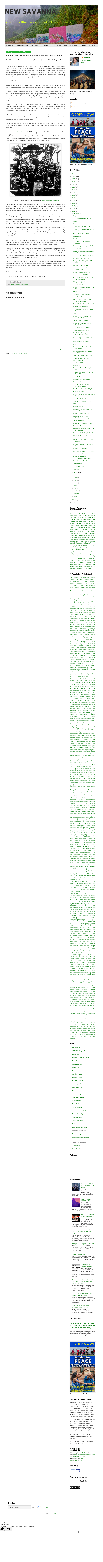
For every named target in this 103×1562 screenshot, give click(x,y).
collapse (77, 684)
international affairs (75, 811)
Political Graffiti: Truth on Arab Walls (83, 304)
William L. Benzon (82, 1453)
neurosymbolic (82, 893)
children (93, 669)
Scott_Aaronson (91, 962)
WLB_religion (84, 1026)
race (81, 941)
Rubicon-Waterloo (74, 958)
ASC (76, 628)
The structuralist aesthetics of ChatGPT (87, 1265)
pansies (76, 909)
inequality (72, 805)
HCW (89, 780)
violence (92, 1015)
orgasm (90, 907)
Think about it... (77, 248)
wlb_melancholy (74, 1026)
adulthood (79, 597)
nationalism (80, 887)
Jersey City (91, 519)
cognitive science (89, 682)
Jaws (75, 819)
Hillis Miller (83, 784)
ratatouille (84, 943)
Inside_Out (86, 805)
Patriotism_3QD (91, 909)
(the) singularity (75, 577)
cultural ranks (74, 702)
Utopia (78, 1013)
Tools (74, 313)
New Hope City (74, 895)
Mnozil (78, 879)
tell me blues (80, 993)
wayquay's (73, 1021)
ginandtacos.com (77, 1087)
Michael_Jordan (74, 874)
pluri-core (77, 923)
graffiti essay (84, 770)
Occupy (72, 905)
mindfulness (92, 877)
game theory (91, 755)
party (85, 909)
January (76, 496)
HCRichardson (83, 780)
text (76, 995)
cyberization (86, 702)
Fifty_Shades (91, 745)
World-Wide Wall (86, 523)
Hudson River (81, 519)
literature (87, 544)
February (76, 493)
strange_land (89, 982)
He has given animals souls (80, 265)
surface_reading (83, 985)
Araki (82, 624)
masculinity (88, 860)
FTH (76, 753)
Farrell (81, 741)
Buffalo (93, 651)
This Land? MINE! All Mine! (81, 275)
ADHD (93, 595)
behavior (72, 638)
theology (76, 997)
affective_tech (73, 599)
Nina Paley (73, 899)
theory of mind (83, 997)
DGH (93, 712)
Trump (72, 1003)
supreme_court (73, 985)
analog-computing (74, 616)
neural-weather (84, 891)
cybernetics (92, 702)
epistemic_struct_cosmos (76, 733)
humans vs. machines (82, 796)
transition (82, 1001)
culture (12, 284)
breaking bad (83, 649)
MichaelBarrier (76, 1100)
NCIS (87, 889)
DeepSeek (72, 708)
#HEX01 (93, 583)
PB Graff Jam (78, 911)
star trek (93, 978)
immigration (84, 801)
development (86, 712)
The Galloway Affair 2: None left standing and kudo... (82, 385)
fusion (93, 753)
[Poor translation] (8, 1529)
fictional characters (82, 745)
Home (35, 350)
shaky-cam (87, 564)
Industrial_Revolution (89, 803)
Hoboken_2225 (81, 786)
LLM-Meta (79, 848)
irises (71, 815)
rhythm (72, 951)
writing (71, 1034)
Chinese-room (85, 671)
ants (77, 622)
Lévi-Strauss (89, 842)
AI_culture (72, 604)
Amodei (93, 614)
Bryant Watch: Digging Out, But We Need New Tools (83, 317)
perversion (92, 915)
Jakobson (79, 817)
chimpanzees (73, 671)
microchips (82, 874)
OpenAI (75, 907)
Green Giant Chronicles (70, 45)
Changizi (72, 659)
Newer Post (10, 350)
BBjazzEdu (84, 636)
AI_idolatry (73, 606)
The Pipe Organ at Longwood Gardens (83, 246)
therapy (72, 999)
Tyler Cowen (81, 1005)
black (90, 642)
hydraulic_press (91, 797)
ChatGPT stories (90, 663)
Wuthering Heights (78, 1034)
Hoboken (73, 519)
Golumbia (76, 764)
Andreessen (73, 618)
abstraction (73, 591)
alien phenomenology (89, 610)
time (80, 999)
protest (72, 937)
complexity (92, 688)
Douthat (83, 720)
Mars (75, 860)
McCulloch (82, 862)
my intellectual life (89, 883)
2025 (73, 176)
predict (86, 931)
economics (81, 726)
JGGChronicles (89, 821)
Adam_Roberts (84, 595)
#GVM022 (72, 583)
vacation (83, 1013)
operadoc (81, 907)
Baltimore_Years (91, 632)
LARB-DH (87, 836)
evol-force (72, 737)
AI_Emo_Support (81, 604)
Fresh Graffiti (77, 426)
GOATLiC (73, 763)
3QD (71, 513)
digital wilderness (88, 716)
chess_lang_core (91, 667)
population (88, 929)
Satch (79, 960)
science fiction (80, 962)
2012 (73, 211)
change (86, 657)
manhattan (91, 856)
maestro (72, 852)
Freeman (78, 751)
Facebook (92, 739)
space (80, 976)
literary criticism (76, 544)
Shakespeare (80, 970)
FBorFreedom (73, 743)
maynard (72, 862)
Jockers (86, 823)
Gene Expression (77, 1084)
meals (93, 862)
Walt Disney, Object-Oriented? (81, 294)
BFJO (87, 639)
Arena (75, 515)
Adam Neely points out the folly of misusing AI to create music (87, 1216)
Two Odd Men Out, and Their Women (83, 401)
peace (84, 911)
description (87, 535)
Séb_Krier (88, 964)
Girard (89, 759)
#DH (77, 579)
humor (89, 796)
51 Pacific (88, 589)
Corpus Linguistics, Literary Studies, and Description (83, 252)
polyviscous (92, 925)
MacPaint (84, 850)
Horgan (84, 790)
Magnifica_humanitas (85, 852)
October (76, 472)
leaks (71, 840)
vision (84, 1017)
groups (81, 774)
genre (83, 759)
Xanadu (86, 1034)
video (87, 1015)
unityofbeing (87, 566)
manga (93, 543)
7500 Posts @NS (46, 45)
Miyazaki (72, 523)
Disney (79, 517)
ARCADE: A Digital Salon (80, 1051)
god (77, 762)
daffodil (78, 704)
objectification (91, 552)
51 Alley (82, 589)
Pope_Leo (82, 929)
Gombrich (82, 764)
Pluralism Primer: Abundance (81, 341)
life (94, 842)
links (82, 844)
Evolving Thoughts (77, 1080)
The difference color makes (80, 466)
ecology (93, 724)
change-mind (92, 657)
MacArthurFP (77, 850)
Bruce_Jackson (77, 651)
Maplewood (73, 858)
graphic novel (73, 772)
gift (86, 759)
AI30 (71, 610)
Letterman (82, 842)
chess (84, 667)
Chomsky (76, 673)
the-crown (92, 995)
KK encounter (87, 831)
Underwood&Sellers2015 (83, 1007)
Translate (43, 1507)
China (79, 671)
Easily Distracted (77, 1077)
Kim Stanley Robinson (76, 829)
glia (77, 760)
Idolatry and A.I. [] (83, 1244)
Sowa (76, 976)
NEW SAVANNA (30, 11)
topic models (87, 999)
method (86, 872)
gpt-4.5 (86, 766)
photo (72, 558)
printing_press (73, 935)
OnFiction (75, 1124)
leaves (80, 840)
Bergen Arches (82, 515)
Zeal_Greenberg (84, 1036)
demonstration (73, 710)
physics (93, 920)
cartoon (93, 527)
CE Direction (82, 655)
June (75, 483)
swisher (78, 987)
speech (84, 976)
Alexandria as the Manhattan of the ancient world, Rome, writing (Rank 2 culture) (82, 1231)
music (22, 284)
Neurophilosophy (77, 1117)
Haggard (93, 774)
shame (93, 970)
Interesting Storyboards (79, 454)
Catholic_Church (74, 655)
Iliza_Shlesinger (73, 801)
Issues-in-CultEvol (87, 815)
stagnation (79, 978)
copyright (72, 696)
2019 (73, 192)
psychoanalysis (91, 937)
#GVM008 (79, 581)
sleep (93, 972)
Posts (73, 103)
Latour (93, 521)
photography (73, 920)
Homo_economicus (90, 788)
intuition (80, 813)
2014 (73, 206)
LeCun (85, 840)
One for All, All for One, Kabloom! (83, 433)
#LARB (82, 585)
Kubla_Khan (82, 521)
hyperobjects (73, 799)
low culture (92, 848)
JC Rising (84, 819)
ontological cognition (76, 554)
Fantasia (76, 741)
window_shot (88, 1022)
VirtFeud (72, 1017)
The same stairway (78, 382)
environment (91, 732)
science (72, 564)
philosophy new (83, 917)
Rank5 (80, 943)
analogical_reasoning (89, 616)
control (93, 694)
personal (84, 556)
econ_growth (73, 726)
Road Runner (88, 952)
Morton (82, 881)
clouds (93, 678)
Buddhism (88, 651)
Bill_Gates (92, 639)
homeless (79, 788)
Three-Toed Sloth (77, 1149)
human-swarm (91, 794)
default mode (81, 708)
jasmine (72, 819)
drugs (77, 722)
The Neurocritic (76, 1145)
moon (85, 879)
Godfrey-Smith (83, 762)
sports (93, 976)
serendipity (72, 968)
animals (86, 618)
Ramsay (76, 943)
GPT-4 (83, 766)
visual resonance (91, 1017)
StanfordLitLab (86, 978)
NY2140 (81, 901)
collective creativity (85, 684)
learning (76, 840)
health (93, 780)
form (83, 749)
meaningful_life (74, 546)
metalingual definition (76, 872)
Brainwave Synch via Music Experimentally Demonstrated (82, 457)
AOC (86, 622)
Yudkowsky (73, 1036)
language (84, 542)
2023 (73, 181)
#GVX (86, 583)
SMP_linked (79, 974)
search (80, 964)
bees (94, 636)
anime (71, 620)
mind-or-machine (82, 877)
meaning (79, 864)
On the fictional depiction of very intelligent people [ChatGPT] (81, 1306)
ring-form (82, 562)
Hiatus (75, 291)
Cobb (73, 1071)
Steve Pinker (73, 982)
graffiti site (92, 770)
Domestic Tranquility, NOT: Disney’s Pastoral (87, 1200)
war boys (92, 1019)
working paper (87, 568)
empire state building (81, 730)
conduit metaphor (90, 692)
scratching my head (74, 964)
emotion (72, 730)
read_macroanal (74, 945)
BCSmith (90, 636)
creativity (75, 698)
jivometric (17, 284)
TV (84, 1003)
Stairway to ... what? (79, 391)
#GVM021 (92, 581)
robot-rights (84, 954)
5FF (92, 589)
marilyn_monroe (81, 858)
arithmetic (77, 626)
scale (84, 960)
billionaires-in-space (75, 642)
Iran (94, 813)
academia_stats (73, 593)
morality (72, 881)
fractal (91, 749)
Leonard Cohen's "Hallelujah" (81, 413)
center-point (73, 657)
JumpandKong (80, 825)
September (77, 475)
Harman (83, 778)
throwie (76, 999)
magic (76, 852)
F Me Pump (86, 739)
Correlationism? (77, 236)
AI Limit (79, 601)
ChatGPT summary (75, 665)
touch (92, 999)
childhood (85, 669)
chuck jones (91, 673)
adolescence (73, 597)
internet (84, 811)
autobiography (90, 630)
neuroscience (80, 550)
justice (88, 825)
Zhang (90, 1036)
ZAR (77, 1036)
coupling (79, 533)
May (75, 485)
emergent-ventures (90, 728)
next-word (92, 897)
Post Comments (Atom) (20, 353)
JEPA (75, 821)
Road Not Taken (80, 952)
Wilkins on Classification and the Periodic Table (82, 324)
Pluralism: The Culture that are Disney (83, 451)
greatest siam (89, 772)
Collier (93, 684)
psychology (91, 560)
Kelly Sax (88, 827)
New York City (74, 897)
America (76, 614)
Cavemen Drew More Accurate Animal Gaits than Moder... (84, 395)
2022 (73, 184)
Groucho (76, 774)
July (75, 480)
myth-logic (78, 548)
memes (89, 546)
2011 (73, 500)
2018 (73, 195)
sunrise (75, 984)
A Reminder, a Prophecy (80, 448)
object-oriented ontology (78, 552)
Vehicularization (91, 1013)
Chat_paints (87, 659)
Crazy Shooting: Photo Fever (81, 461)
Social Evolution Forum (79, 1142)
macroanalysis (91, 850)
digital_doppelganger (75, 718)
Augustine (81, 630)
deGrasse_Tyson (91, 708)
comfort (79, 686)
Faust (93, 741)
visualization (78, 568)
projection (92, 935)
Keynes (93, 827)
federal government (86, 743)
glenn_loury (73, 760)
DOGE (76, 720)
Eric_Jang (85, 733)
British (71, 651)
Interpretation (73, 813)
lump (71, 850)
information (79, 805)
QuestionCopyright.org (79, 1130)
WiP (94, 1022)
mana (76, 856)
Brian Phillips (91, 649)
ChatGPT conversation (83, 661)
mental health (80, 870)
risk (87, 951)
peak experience (90, 554)
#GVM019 (86, 581)
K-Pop (93, 825)
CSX (74, 224)
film (88, 538)
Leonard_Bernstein (74, 842)
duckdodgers (82, 722)
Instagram (92, 805)
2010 (73, 502)
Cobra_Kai (82, 680)
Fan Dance (76, 239)
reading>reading (74, 947)
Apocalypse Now (75, 624)
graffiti (80, 539)
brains (88, 527)
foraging (72, 749)
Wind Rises (80, 1022)
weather (79, 1021)
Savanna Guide (10, 45)
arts (71, 628)
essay (71, 735)
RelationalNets (73, 949)
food (93, 747)
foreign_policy (77, 749)
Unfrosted (92, 1007)
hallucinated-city (90, 776)
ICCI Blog (75, 1090)
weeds (87, 1021)
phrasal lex (87, 919)
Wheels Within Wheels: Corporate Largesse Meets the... (82, 361)
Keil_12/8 (82, 827)
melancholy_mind (85, 868)
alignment (72, 612)
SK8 (88, 972)
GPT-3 (79, 766)
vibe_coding (81, 1015)
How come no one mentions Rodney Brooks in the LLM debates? (82, 1294)
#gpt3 (81, 579)
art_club (85, 626)
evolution (78, 737)
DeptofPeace (92, 710)
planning (85, 921)
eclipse (88, 724)
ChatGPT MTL (81, 663)
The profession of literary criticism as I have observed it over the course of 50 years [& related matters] (82, 1281)
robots (89, 955)
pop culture (87, 927)
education (72, 728)
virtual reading (78, 1017)
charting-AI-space (79, 659)
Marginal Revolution (78, 1097)
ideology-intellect (90, 799)
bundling (72, 653)
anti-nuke (89, 620)
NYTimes (87, 901)
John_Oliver (72, 825)
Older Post (61, 350)
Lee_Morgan (92, 840)
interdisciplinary (91, 809)
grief (71, 774)
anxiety (82, 622)
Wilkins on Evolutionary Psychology (83, 423)
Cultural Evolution (22, 45)
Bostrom (81, 645)
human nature (74, 794)
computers (73, 533)
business (77, 653)
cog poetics (88, 680)
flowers (92, 538)
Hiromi (88, 784)
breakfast (77, 649)
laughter (90, 838)
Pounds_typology (74, 931)
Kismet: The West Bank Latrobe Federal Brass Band (82, 300)
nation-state (73, 887)
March (75, 491)
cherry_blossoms (78, 667)
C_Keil (83, 653)
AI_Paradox (81, 606)
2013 (73, 208)
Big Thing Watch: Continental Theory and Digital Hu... (83, 352)
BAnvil (76, 634)
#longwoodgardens (90, 585)
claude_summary (74, 678)
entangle (85, 731)
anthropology (83, 620)
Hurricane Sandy (80, 797)
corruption (77, 696)
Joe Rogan (92, 823)
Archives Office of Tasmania (50, 200)
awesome (72, 632)
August (76, 477)
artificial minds (91, 626)
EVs (82, 737)
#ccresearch (72, 579)
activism (82, 593)
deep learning (79, 535)
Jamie (83, 817)
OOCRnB (89, 905)
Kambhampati (73, 827)
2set (84, 587)
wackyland (80, 1019)
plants (90, 921)
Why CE (92, 1021)
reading (93, 945)
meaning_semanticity (89, 864)
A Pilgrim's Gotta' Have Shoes (81, 358)
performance (91, 913)
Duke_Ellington (90, 722)
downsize (72, 722)
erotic (93, 733)
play (94, 921)
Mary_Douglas (81, 860)
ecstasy (93, 726)
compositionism (74, 690)
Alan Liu (76, 610)
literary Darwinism (75, 846)
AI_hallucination (91, 604)
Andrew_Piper (79, 618)
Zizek (93, 1036)
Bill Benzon (92, 45)
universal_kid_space (82, 1009)
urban (76, 1011)
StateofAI (86, 980)
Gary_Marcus (84, 757)
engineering (78, 732)
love (87, 848)
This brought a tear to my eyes (81, 226)
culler (80, 698)
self (76, 564)
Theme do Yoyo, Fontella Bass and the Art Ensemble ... (83, 268)
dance (93, 704)
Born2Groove (91, 515)
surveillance (92, 985)
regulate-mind (73, 562)
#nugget (71, 587)
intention (84, 809)
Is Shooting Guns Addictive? (81, 306)
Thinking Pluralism (78, 284)
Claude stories (91, 674)
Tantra (71, 991)
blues (84, 644)
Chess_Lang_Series (75, 669)
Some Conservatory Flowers (81, 233)
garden (76, 539)
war (89, 1019)
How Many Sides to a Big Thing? (82, 389)
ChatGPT (73, 517)
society (26, 284)
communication (74, 688)
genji (79, 759)
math (93, 860)
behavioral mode (80, 638)
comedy (75, 686)
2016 (73, 200)
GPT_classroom (73, 766)
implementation (91, 801)
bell (87, 638)
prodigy (78, 560)
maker (93, 852)
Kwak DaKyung (84, 832)
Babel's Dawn (76, 1054)
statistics (93, 980)
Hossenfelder (91, 790)
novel (76, 901)
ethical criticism (81, 538)
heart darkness (74, 782)
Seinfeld (87, 966)
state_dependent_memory (76, 980)
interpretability (91, 811)
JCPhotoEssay (91, 819)
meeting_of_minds (74, 868)
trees (93, 1001)
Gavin (89, 757)
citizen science (74, 529)
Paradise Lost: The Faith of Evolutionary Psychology (81, 417)
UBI (88, 1005)
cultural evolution (89, 533)
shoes (77, 972)
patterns (72, 911)
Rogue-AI (78, 523)
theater (71, 997)
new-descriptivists (84, 897)
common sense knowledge (88, 686)
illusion (79, 801)
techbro (85, 991)
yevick (90, 1034)
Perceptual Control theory (80, 1127)
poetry (85, 558)
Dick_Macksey (84, 714)
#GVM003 (92, 579)
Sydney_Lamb (84, 987)
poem (82, 924)
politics (89, 558)
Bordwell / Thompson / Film (80, 1057)
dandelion (72, 706)
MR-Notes (72, 883)
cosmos (82, 696)
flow (77, 747)
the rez (87, 995)
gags (86, 755)
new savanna (90, 550)
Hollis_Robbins (91, 786)
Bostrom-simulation (90, 645)
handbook (72, 778)
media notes (82, 546)
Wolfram (79, 1028)
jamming (72, 542)
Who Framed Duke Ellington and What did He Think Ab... (84, 440)
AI (75, 513)
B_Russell (78, 632)
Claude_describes (82, 677)
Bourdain (72, 647)
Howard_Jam (80, 792)
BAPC (81, 634)
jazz (77, 542)
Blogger (55, 1513)
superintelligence (90, 984)
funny (89, 753)
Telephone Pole (77, 463)
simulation (84, 972)
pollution (72, 925)
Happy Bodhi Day (78, 406)
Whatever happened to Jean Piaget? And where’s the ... (83, 278)
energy (71, 731)
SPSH (71, 978)
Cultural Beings (90, 698)
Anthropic (76, 620)
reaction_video (91, 943)
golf (71, 764)
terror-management (90, 993)
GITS (93, 759)
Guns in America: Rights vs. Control (83, 355)
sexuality (80, 564)
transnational (79, 566)
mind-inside (73, 877)
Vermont (72, 1015)
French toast (83, 751)
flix (74, 747)
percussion (72, 556)
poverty (81, 931)
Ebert (84, 724)
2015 (73, 203)
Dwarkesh (77, 724)
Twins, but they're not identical (81, 330)
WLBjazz (92, 1026)
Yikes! (75, 221)
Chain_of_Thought (80, 657)
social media (91, 974)
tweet (87, 1003)
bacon (84, 632)
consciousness (83, 694)
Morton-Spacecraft (90, 881)
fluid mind (88, 747)
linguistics (91, 542)
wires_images (73, 1024)
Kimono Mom (87, 829)
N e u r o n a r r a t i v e (79, 1110)
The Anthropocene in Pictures (81, 327)
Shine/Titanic (73, 972)
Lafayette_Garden (74, 835)
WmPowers (73, 1028)
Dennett (80, 710)
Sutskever (72, 987)
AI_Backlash (73, 602)
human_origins (83, 794)
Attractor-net (92, 628)
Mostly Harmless (77, 1107)
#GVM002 (86, 579)
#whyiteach (76, 587)
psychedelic (80, 937)
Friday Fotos (86, 517)
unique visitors (74, 1490)
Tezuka (83, 995)
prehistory (92, 931)
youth (93, 1034)
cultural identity (90, 700)
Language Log (76, 1094)
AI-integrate (86, 608)
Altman (71, 614)
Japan (93, 817)
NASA (93, 885)
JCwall (71, 821)
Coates (76, 680)
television (72, 993)
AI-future (79, 608)
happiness (78, 778)
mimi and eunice (85, 876)
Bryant (84, 651)
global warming (83, 761)
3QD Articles (57, 45)
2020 (73, 189)
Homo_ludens (73, 790)
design (79, 712)
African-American (82, 513)
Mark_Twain (88, 858)
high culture (75, 784)
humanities (86, 539)
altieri (93, 612)
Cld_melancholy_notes (85, 678)
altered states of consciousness (83, 612)
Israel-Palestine (78, 815)
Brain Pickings (76, 1061)
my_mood (72, 885)
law (94, 838)
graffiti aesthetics (86, 769)
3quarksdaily (76, 1047)
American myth (85, 614)
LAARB (93, 832)
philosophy (91, 556)
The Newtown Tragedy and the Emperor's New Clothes (81, 333)
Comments (75, 106)
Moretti (77, 881)
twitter (75, 1005)
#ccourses (92, 577)
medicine (92, 866)
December (77, 213)
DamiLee (83, 704)
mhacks (93, 872)
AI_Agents (92, 601)
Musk (81, 883)
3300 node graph (90, 587)
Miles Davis (91, 874)
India (80, 803)
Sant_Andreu (73, 960)
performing (79, 556)
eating (81, 724)
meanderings (72, 864)
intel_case (84, 807)
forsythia (87, 749)
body (88, 643)
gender (71, 759)
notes (74, 901)
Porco (93, 929)
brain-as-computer (81, 647)
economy (88, 726)
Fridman (72, 753)
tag (80, 989)
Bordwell (92, 644)
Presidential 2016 (89, 933)
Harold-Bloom (91, 778)
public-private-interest (84, 939)
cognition (84, 529)
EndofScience (91, 729)
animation (80, 527)
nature (83, 889)
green (94, 772)
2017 (73, 197)
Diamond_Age (73, 714)
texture (79, 995)
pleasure (72, 923)
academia (92, 525)
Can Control (76, 376)
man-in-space (84, 854)
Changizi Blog (76, 1067)
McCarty (77, 862)
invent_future (86, 813)
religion (80, 949)
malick (71, 854)
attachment (82, 628)
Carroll (88, 653)
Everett (93, 735)
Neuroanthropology (78, 1114)
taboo (77, 989)
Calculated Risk (77, 1064)
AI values (85, 601)
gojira (93, 763)
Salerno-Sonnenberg (86, 958)
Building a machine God (78, 1254)
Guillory (87, 774)
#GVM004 (73, 581)
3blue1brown (73, 589)
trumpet (77, 1003)
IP (91, 813)
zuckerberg (72, 1038)
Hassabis (77, 780)
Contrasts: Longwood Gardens (81, 272)
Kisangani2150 (74, 521)
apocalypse (92, 622)
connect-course (74, 694)
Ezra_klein (79, 739)
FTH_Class (81, 753)
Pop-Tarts (83, 45)
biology (82, 642)
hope (80, 790)
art (85, 527)
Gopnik (89, 764)
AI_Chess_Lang (82, 602)
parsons (81, 909)
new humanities (82, 895)
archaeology (88, 624)
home (71, 788)
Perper (79, 915)
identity (81, 799)
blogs (81, 644)
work (71, 1030)
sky (91, 972)
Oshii (94, 907)
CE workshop (91, 655)
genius (75, 759)
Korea (93, 831)
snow (85, 974)
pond (81, 927)
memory (72, 870)
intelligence (78, 809)
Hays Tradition (35, 45)
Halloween (73, 776)
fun (86, 753)
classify (81, 674)
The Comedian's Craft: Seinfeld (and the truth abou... (83, 310)
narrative (86, 548)
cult (84, 698)
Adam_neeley (73, 595)
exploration (86, 737)
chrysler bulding (84, 673)
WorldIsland (92, 1032)
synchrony (73, 566)
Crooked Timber (77, 1074)
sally (94, 958)
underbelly (92, 1005)
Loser (84, 848)
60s (94, 589)
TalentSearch (91, 989)
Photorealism (76, 365)
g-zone (72, 539)
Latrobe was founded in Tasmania (16, 132)
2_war (81, 587)
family (71, 741)
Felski (93, 743)
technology (91, 991)
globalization (92, 760)
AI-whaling (92, 608)
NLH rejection (81, 899)
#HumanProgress (74, 585)
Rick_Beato (77, 951)
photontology (79, 558)
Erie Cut (90, 733)
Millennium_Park (74, 875)
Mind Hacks (75, 1104)
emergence (82, 728)
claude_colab (73, 676)
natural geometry (89, 887)
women (85, 1028)
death (83, 706)
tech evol (79, 991)
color (71, 686)
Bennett (72, 639)
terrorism (72, 995)
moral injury (91, 879)
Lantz (82, 836)
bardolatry (87, 634)
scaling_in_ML (91, 960)
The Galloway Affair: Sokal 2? (81, 398)
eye (75, 739)
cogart (75, 682)
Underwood (73, 1007)
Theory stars (91, 997)
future (72, 755)
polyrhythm (82, 925)
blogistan (76, 644)
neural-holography (75, 891)
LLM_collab (73, 848)
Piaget (71, 921)
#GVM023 (79, 583)
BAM (71, 634)
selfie (93, 966)
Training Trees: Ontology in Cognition (83, 255)
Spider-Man (89, 976)
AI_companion (91, 602)
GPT (93, 517)
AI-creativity (88, 606)
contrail (89, 694)
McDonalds (89, 862)
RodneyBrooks (73, 956)
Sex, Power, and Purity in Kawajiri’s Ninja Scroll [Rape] (88, 1185)
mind (93, 546)
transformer (76, 1001)
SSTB (74, 978)
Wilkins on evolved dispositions (82, 404)
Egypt (77, 728)
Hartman (72, 780)
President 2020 (75, 933)
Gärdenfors (77, 757)
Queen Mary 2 (74, 941)
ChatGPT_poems (85, 665)
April (75, 488)
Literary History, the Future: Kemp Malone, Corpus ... (82, 338)
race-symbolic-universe (89, 941)
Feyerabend (73, 745)
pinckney (76, 921)
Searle (84, 964)
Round (75, 344)
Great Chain (82, 772)
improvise (92, 539)
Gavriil (93, 757)
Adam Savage (90, 593)
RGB (93, 949)
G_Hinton (77, 755)
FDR (79, 743)
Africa (78, 599)
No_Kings (87, 899)
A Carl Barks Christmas (79, 297)
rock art (93, 954)
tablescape (72, 989)
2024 (73, 179)
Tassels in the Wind (78, 420)
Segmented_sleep (80, 966)
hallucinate (80, 776)
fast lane (85, 741)
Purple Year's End (78, 216)
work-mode (77, 1030)
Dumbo (72, 724)
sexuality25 (73, 970)
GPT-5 (90, 766)
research (85, 949)
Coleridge (72, 684)
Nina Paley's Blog (77, 1120)
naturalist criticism (75, 889)
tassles (75, 991)
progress (83, 560)
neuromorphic (91, 891)
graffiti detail (76, 770)
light (71, 844)
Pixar (80, 921)
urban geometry (84, 1011)
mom (82, 879)
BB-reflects (78, 636)
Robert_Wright (77, 955)
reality (83, 947)
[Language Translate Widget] (19, 1507)
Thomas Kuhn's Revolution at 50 (82, 218)
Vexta (76, 1015)
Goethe (89, 762)
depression (85, 710)
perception (73, 913)
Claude (86, 675)
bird (87, 642)
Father (90, 741)
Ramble (72, 943)
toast (82, 999)
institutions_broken (74, 807)
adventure (85, 597)
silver (80, 972)
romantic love (90, 562)
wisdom (79, 1024)
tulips (81, 1003)
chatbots (93, 659)
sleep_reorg (73, 974)
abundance (84, 525)
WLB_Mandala (91, 1024)
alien (81, 610)
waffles (85, 1019)
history (93, 784)
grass (77, 772)
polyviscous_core (74, 927)
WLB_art (84, 1024)
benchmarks (92, 638)
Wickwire (72, 1022)
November (77, 469)
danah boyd (88, 704)
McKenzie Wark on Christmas (81, 379)
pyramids (92, 939)
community (80, 531)
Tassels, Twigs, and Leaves (80, 320)
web (83, 1021)
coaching (72, 680)
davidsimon (78, 706)
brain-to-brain (91, 647)
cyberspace (73, 704)
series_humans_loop (83, 968)
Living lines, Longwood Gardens (82, 258)
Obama (93, 901)
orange (85, 907)
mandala (81, 856)
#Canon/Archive (85, 577)
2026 (73, 173)
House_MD (73, 792)
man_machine (77, 854)
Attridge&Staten (74, 630)
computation (91, 531)
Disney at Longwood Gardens (81, 282)
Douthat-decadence (90, 720)
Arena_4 (72, 626)
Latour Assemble (82, 838)
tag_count (84, 989)
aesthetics (73, 527)
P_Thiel (72, 909)
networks (92, 889)
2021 (73, 187)
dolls (79, 720)
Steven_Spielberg (81, 982)
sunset (81, 984)
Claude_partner (91, 676)
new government (91, 893)
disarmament (84, 718)
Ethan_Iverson (76, 735)
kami (78, 827)
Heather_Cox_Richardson (85, 782)
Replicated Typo (77, 1134)
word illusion (91, 1028)
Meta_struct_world (90, 870)
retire (90, 949)
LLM (88, 521)
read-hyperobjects (84, 945)
